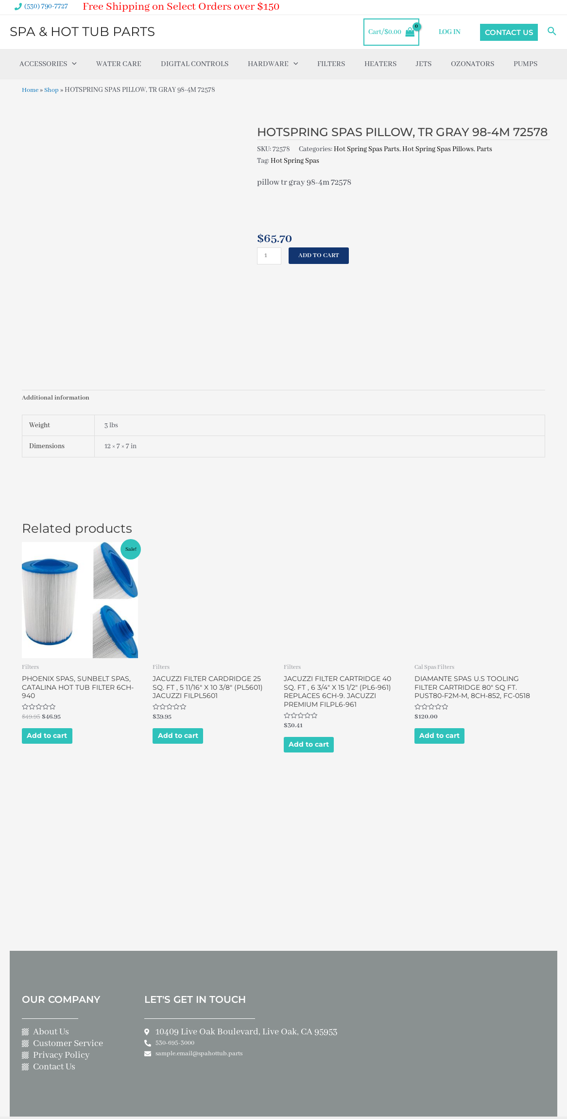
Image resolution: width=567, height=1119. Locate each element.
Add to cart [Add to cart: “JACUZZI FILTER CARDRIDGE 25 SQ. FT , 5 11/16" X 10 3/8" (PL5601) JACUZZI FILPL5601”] (188, 694)
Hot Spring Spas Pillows (438, 148)
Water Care (118, 64)
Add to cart (322, 255)
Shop (54, 90)
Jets (423, 64)
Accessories (48, 64)
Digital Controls (194, 64)
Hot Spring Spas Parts (366, 148)
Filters (331, 64)
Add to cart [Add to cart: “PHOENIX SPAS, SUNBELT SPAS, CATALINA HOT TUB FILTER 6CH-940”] (57, 694)
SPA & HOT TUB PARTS (82, 31)
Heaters (380, 64)
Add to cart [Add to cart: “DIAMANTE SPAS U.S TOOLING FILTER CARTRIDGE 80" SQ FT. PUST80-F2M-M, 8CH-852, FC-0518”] (450, 703)
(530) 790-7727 (46, 6)
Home (31, 90)
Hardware (273, 64)
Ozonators (472, 64)
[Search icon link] (552, 32)
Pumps (525, 64)
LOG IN (452, 32)
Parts (484, 148)
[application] (72, 64)
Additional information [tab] (56, 347)
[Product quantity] (270, 255)
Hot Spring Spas (295, 160)
